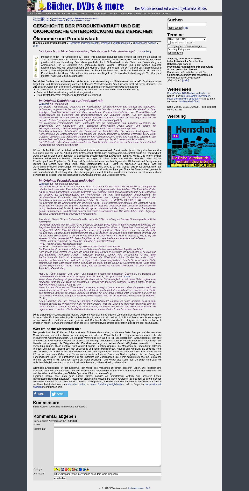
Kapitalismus (57, 20)
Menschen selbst (76, 384)
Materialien (154, 13)
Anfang (147, 51)
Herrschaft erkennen (61, 18)
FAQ (148, 488)
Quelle (126, 276)
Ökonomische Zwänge (144, 43)
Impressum (139, 488)
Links (36, 45)
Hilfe (185, 27)
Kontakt (131, 488)
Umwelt (84, 13)
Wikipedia (44, 104)
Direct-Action (35, 13)
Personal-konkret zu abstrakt (115, 43)
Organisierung (69, 13)
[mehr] (185, 80)
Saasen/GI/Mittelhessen (133, 13)
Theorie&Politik (98, 13)
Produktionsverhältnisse (87, 18)
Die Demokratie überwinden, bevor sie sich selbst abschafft (189, 97)
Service (166, 13)
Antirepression (52, 13)
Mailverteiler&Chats (189, 101)
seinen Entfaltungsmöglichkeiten (107, 384)
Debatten (113, 13)
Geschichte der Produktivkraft (84, 43)
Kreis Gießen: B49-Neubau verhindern (187, 93)
